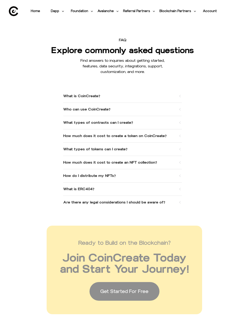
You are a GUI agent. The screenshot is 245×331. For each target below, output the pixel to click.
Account (210, 11)
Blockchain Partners (178, 11)
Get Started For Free (124, 291)
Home (35, 11)
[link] (13, 11)
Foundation (82, 11)
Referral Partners (139, 11)
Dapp (58, 11)
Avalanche (108, 11)
